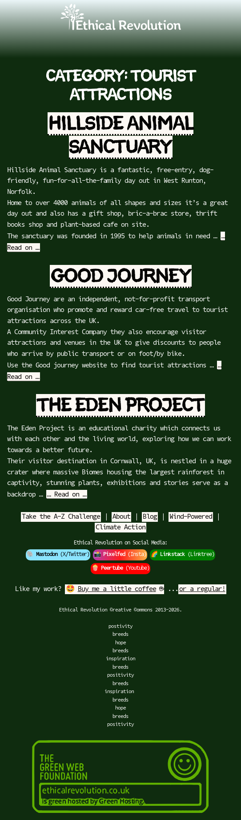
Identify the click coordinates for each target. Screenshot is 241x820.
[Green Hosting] (120, 816)
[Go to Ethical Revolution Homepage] (120, 28)
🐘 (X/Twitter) (58, 554)
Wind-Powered (190, 516)
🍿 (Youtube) (120, 568)
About (121, 516)
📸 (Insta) (120, 554)
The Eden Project (120, 405)
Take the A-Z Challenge (61, 516)
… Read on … (66, 494)
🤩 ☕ (114, 589)
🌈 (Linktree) (182, 554)
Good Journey (121, 276)
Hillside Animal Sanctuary (120, 136)
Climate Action (120, 527)
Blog (150, 516)
